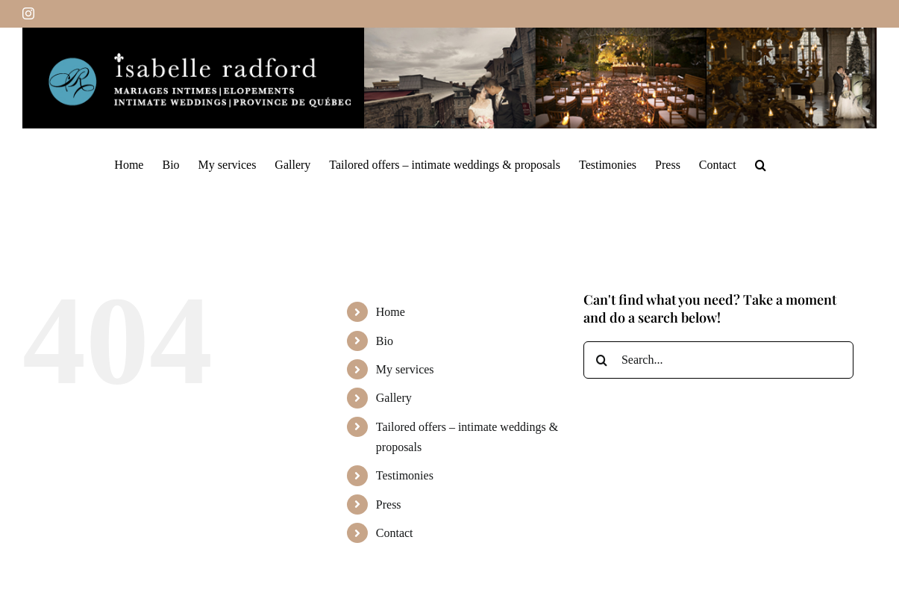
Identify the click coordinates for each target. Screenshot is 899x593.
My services (405, 369)
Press (388, 504)
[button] (760, 164)
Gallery (394, 397)
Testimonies (404, 475)
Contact (394, 533)
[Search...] (718, 360)
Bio (384, 341)
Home (390, 311)
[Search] (602, 360)
